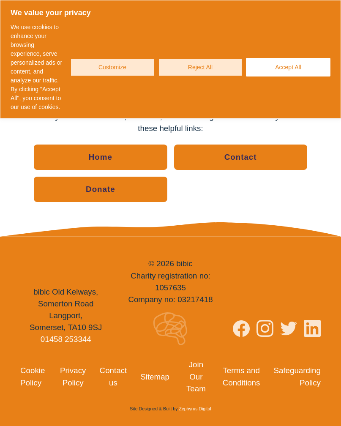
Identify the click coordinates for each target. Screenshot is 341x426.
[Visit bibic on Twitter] (288, 330)
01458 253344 (66, 339)
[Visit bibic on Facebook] (241, 330)
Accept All (288, 67)
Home (100, 157)
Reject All (200, 67)
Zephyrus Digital (195, 408)
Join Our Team (196, 376)
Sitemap (154, 376)
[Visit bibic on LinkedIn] (312, 330)
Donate (100, 189)
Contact (240, 157)
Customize (112, 67)
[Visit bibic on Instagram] (264, 330)
